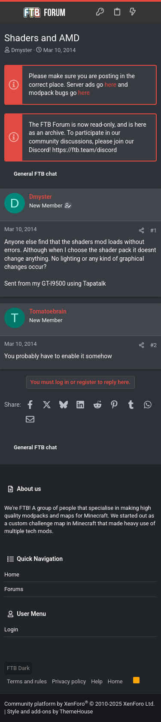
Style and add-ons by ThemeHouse (50, 711)
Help (97, 681)
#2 (153, 345)
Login (11, 629)
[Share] (141, 230)
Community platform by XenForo (79, 704)
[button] (12, 12)
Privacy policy (69, 681)
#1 (153, 230)
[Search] (148, 12)
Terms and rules (27, 681)
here (110, 84)
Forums (13, 589)
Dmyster (21, 50)
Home (11, 574)
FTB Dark (18, 668)
